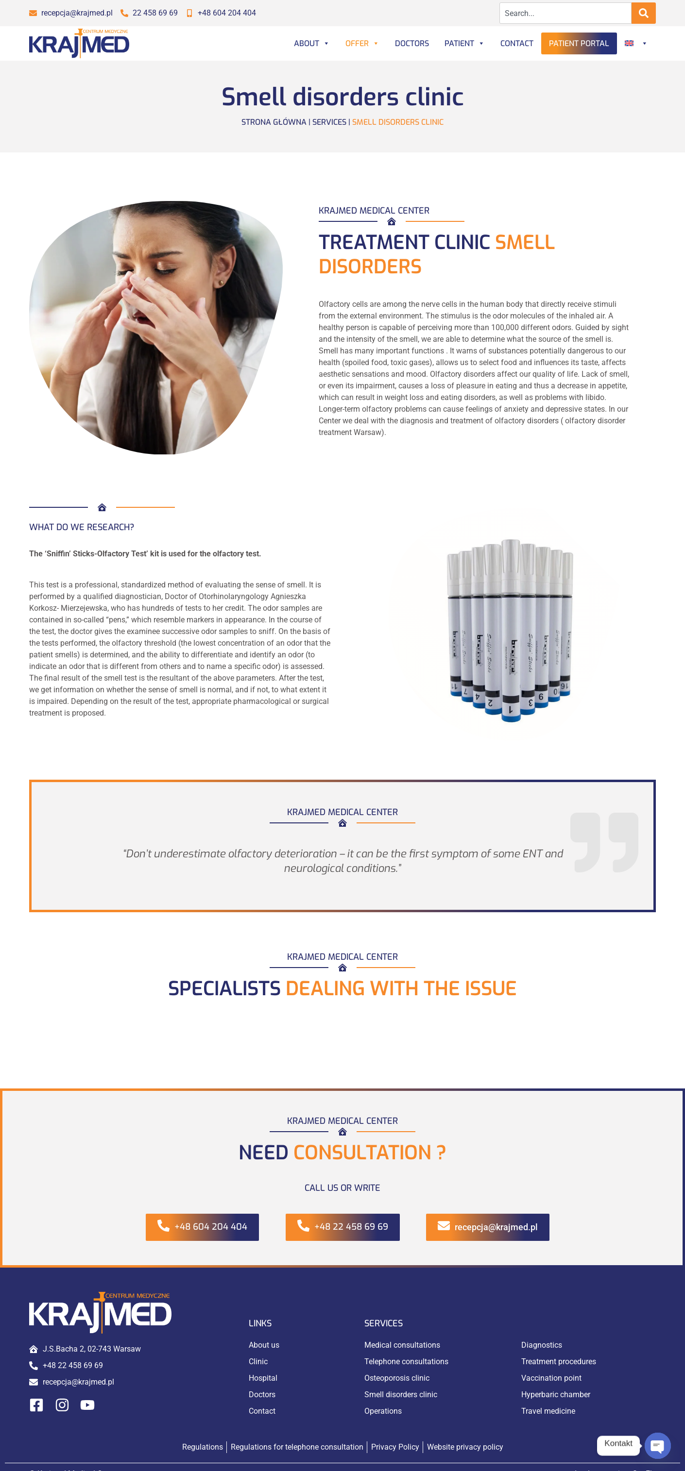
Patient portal (579, 43)
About (312, 43)
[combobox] (565, 13)
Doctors (412, 43)
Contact (516, 43)
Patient (465, 43)
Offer (362, 43)
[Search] (644, 13)
